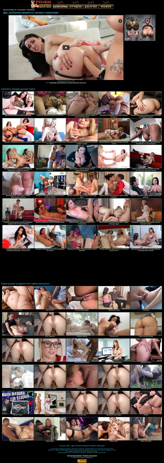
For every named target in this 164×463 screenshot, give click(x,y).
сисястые (83, 82)
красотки (76, 82)
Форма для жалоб (90, 456)
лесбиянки (52, 82)
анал (58, 82)
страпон (70, 82)
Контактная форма (74, 456)
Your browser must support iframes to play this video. (66, 47)
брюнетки (63, 82)
